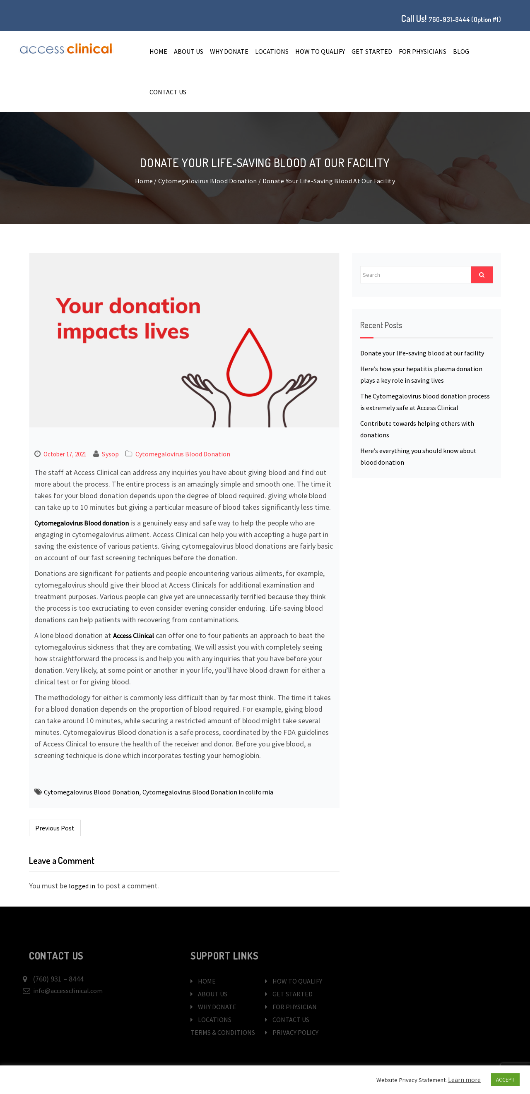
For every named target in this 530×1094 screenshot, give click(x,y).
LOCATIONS (272, 51)
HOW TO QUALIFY (320, 51)
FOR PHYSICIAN (291, 1007)
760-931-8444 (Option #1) (465, 19)
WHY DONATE (229, 51)
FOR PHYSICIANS (422, 51)
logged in (82, 886)
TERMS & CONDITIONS (222, 1032)
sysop (110, 454)
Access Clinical (133, 635)
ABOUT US (188, 51)
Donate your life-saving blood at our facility (422, 353)
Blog (461, 51)
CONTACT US (167, 92)
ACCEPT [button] (505, 1079)
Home (158, 51)
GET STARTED (372, 51)
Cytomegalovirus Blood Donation (207, 181)
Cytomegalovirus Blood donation (81, 523)
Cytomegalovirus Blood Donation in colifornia (207, 792)
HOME (203, 981)
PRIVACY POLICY (291, 1032)
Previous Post (55, 828)
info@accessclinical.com (68, 990)
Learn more (464, 1079)
